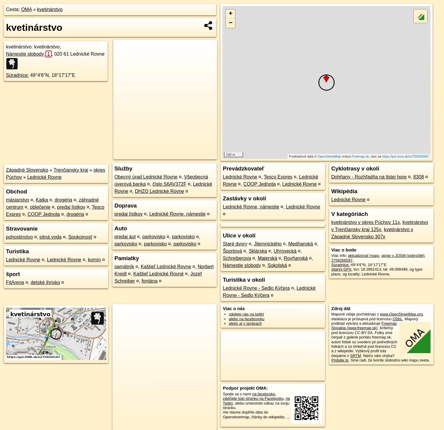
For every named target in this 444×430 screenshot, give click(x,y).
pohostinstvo (19, 237)
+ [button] (231, 14)
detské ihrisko (45, 282)
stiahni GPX (341, 269)
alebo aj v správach (245, 323)
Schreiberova (237, 258)
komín (94, 259)
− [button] (231, 23)
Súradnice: (17, 75)
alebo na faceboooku (246, 319)
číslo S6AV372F (169, 184)
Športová (232, 251)
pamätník (124, 266)
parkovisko (153, 236)
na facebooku (263, 394)
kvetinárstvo (49, 9)
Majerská (267, 258)
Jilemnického (267, 243)
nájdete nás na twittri (246, 314)
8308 (418, 176)
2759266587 (342, 260)
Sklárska (258, 251)
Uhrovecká (285, 251)
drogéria (63, 199)
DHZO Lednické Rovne (159, 191)
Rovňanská (296, 258)
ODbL (397, 319)
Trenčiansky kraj (71, 170)
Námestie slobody (29, 54)
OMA (26, 9)
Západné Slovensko (27, 170)
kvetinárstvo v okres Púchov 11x (365, 222)
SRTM (355, 355)
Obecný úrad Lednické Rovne (146, 176)
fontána (149, 280)
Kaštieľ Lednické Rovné (158, 273)
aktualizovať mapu (363, 255)
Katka (42, 199)
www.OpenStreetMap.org (401, 314)
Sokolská (277, 265)
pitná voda (50, 237)
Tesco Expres (278, 176)
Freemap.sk (360, 156)
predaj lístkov (71, 207)
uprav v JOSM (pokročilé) (403, 255)
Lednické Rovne (44, 177)
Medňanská (300, 243)
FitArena (15, 282)
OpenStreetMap (329, 156)
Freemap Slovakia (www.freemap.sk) (364, 325)
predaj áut (125, 236)
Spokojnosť (80, 237)
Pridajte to (340, 360)
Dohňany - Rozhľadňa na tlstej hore (369, 176)
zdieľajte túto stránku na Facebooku (253, 398)
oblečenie (40, 207)
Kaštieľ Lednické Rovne (166, 266)
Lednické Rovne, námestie (177, 213)
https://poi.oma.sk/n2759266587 (405, 156)
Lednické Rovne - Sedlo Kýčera (256, 288)
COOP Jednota (44, 214)
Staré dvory (235, 243)
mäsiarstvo (17, 199)
